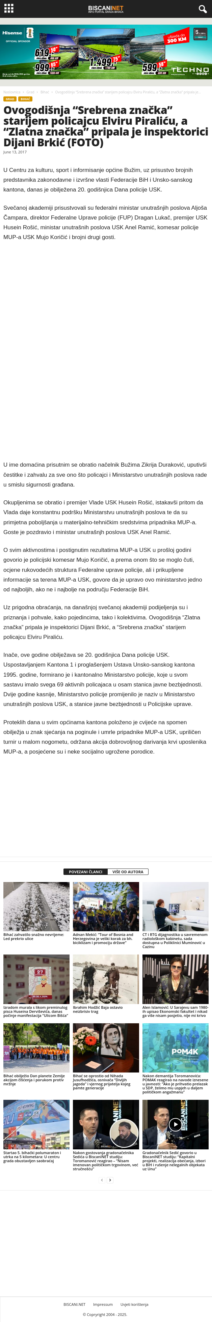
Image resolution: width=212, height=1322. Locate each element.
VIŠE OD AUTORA (127, 871)
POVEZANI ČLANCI (85, 871)
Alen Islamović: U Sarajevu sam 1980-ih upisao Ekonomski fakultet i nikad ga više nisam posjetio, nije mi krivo (175, 1011)
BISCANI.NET (74, 1304)
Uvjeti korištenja (135, 1304)
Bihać (45, 92)
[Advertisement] (106, 351)
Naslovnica (11, 92)
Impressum (103, 1304)
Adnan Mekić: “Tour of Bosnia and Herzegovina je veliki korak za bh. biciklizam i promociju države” (103, 938)
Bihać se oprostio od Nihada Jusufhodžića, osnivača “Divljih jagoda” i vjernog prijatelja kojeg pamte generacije (101, 1081)
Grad (30, 92)
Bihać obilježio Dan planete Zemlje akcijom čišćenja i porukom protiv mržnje (34, 1079)
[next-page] (110, 1180)
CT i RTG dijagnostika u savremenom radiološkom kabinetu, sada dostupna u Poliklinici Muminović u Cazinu (175, 940)
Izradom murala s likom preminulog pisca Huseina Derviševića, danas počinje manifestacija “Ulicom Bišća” (35, 1011)
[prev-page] (102, 1180)
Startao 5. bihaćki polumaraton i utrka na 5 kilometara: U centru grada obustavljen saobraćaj (32, 1156)
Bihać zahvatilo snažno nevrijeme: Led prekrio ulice (33, 936)
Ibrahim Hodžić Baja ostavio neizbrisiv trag (98, 1009)
